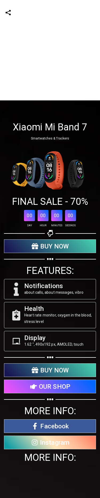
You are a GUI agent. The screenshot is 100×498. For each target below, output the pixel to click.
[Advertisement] (50, 50)
